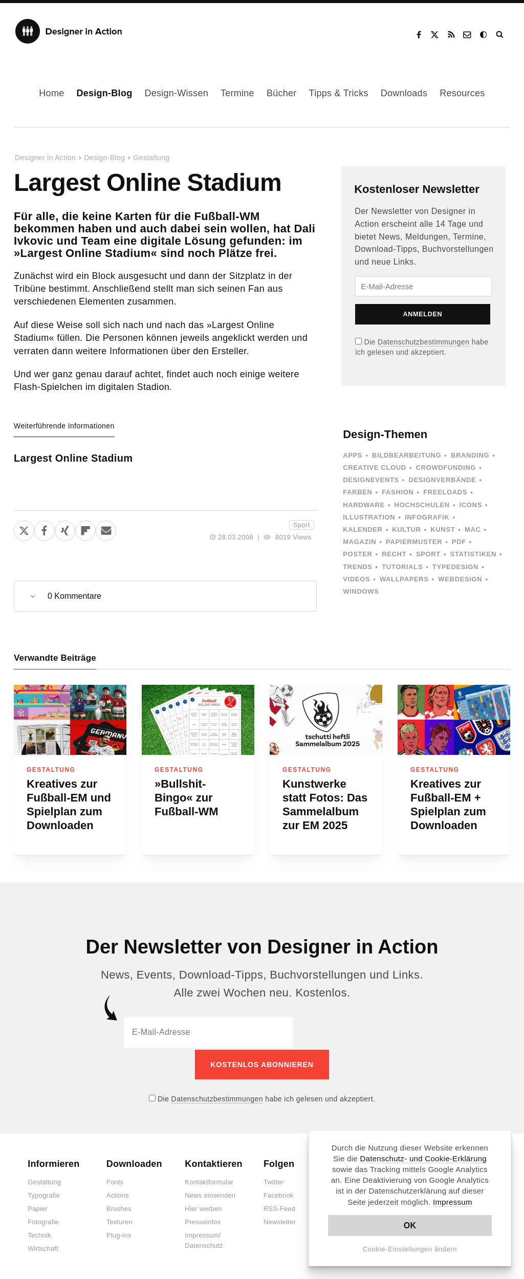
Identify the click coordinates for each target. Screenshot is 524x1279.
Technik (39, 1234)
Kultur (406, 529)
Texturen (119, 1220)
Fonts (115, 1180)
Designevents (371, 480)
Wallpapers (404, 579)
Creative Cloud (374, 467)
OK (410, 1225)
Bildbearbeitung (406, 455)
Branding (470, 455)
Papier (38, 1207)
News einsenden (210, 1194)
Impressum (452, 1202)
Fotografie (43, 1220)
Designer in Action (68, 31)
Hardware (364, 505)
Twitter (274, 1180)
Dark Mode (484, 35)
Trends (357, 567)
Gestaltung (151, 158)
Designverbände (442, 480)
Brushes (119, 1207)
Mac (473, 529)
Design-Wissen (176, 93)
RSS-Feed (279, 1207)
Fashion (397, 492)
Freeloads (445, 492)
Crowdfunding (446, 467)
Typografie (44, 1194)
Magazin (359, 542)
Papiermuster (414, 542)
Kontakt (468, 35)
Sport (301, 525)
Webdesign (460, 579)
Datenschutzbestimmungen (423, 342)
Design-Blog (104, 93)
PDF (459, 542)
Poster (357, 554)
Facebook (418, 35)
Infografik (427, 517)
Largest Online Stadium (73, 458)
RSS (451, 35)
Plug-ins (119, 1234)
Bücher (282, 93)
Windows (361, 591)
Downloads (404, 93)
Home (51, 93)
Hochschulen (422, 505)
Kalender (362, 529)
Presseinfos (203, 1220)
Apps (352, 455)
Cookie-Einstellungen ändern (410, 1249)
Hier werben (203, 1207)
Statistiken (473, 554)
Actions (117, 1194)
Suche (500, 35)
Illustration (369, 517)
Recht (394, 554)
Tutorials (402, 567)
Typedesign (455, 567)
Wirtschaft (43, 1247)
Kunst (442, 529)
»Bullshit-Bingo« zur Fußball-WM (187, 797)
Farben (357, 492)
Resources (462, 93)
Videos (356, 579)
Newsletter (280, 1220)
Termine (237, 93)
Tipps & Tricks (338, 93)
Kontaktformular (209, 1180)
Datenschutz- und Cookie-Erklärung (423, 1158)
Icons (471, 505)
